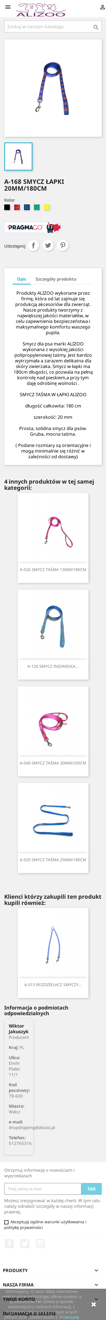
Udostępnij (33, 245)
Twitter (24, 1243)
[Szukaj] (53, 26)
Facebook (9, 1243)
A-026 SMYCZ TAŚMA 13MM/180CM (53, 569)
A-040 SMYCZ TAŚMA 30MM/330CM (53, 763)
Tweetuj (48, 245)
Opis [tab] (21, 279)
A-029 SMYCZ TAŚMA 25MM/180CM (53, 859)
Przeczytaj (69, 1317)
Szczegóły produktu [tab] (56, 279)
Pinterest (62, 245)
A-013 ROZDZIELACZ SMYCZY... (53, 984)
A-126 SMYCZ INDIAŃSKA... (53, 666)
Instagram (40, 1243)
